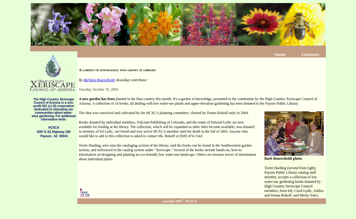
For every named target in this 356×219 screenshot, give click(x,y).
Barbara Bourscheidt (99, 80)
